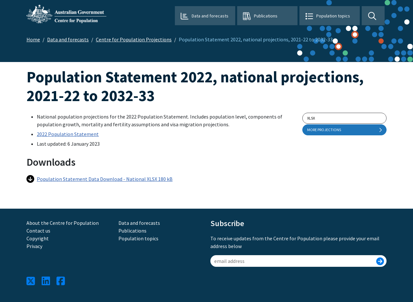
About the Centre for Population (62, 223)
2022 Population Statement (68, 134)
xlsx (311, 118)
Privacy (34, 246)
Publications (265, 16)
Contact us (38, 230)
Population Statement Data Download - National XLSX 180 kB (99, 179)
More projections (344, 129)
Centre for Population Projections (134, 39)
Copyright (37, 238)
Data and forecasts (210, 16)
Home (33, 39)
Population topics (333, 16)
